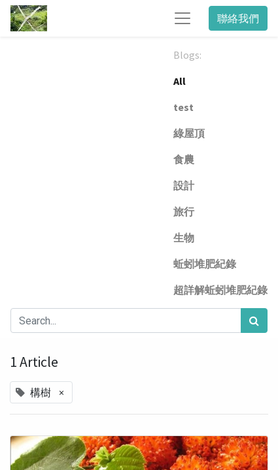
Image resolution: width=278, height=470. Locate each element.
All (179, 80)
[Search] (254, 320)
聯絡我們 (238, 18)
